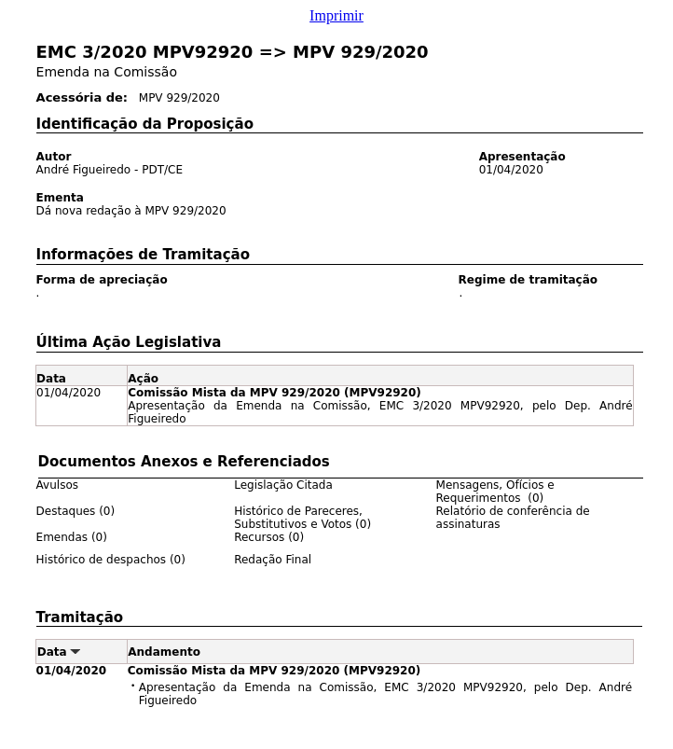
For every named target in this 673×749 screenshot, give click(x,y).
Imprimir (336, 15)
